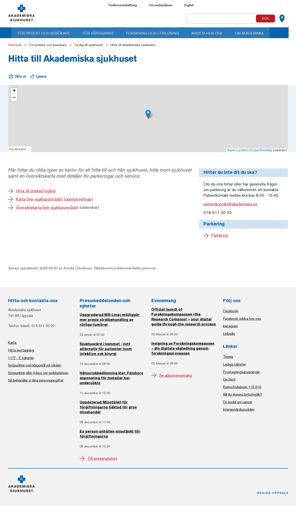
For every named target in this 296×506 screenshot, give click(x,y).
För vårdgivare (104, 33)
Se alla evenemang (175, 375)
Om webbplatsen (160, 5)
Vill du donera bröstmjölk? (242, 394)
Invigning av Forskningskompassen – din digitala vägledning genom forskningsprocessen (182, 348)
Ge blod (229, 379)
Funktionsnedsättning (123, 5)
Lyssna (41, 76)
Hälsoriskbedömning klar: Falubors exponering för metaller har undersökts (111, 378)
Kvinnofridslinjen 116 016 (242, 387)
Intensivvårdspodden (238, 409)
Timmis (228, 357)
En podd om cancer (237, 402)
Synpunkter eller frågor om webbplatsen (38, 373)
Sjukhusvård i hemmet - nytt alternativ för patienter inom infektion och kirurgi (106, 349)
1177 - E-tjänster (21, 358)
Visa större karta (17, 149)
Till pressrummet (102, 458)
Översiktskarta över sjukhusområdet (47, 207)
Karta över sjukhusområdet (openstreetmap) (54, 199)
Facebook (230, 311)
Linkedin (229, 334)
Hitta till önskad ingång (36, 190)
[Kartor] (282, 19)
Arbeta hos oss (215, 33)
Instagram (230, 326)
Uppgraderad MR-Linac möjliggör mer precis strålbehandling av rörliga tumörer (110, 320)
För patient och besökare (49, 33)
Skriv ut (20, 76)
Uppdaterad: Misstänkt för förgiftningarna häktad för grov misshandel (108, 407)
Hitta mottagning (21, 350)
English (189, 5)
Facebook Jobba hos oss (242, 318)
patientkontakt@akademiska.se (230, 204)
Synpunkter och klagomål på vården (34, 365)
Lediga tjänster (234, 364)
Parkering (219, 235)
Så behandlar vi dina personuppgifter (36, 380)
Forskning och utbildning (159, 33)
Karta (12, 342)
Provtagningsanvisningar (241, 372)
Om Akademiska (258, 33)
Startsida (15, 45)
